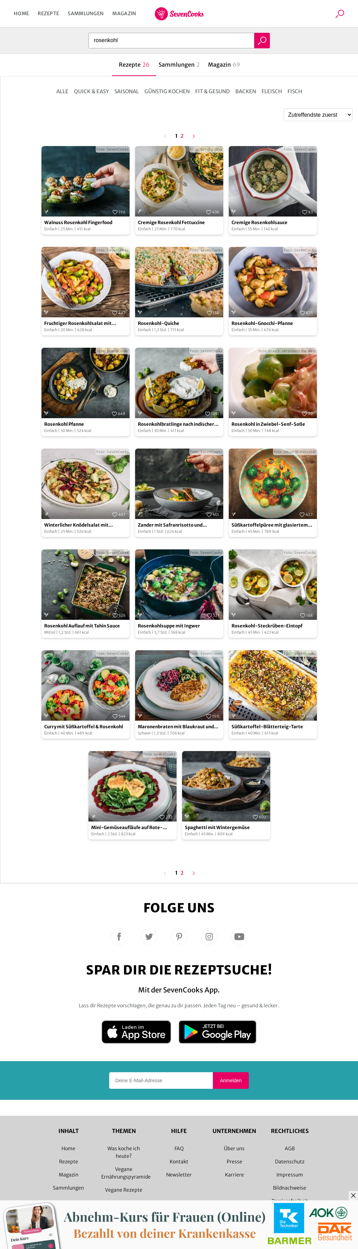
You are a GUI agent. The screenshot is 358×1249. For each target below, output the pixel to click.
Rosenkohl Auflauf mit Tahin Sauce (82, 626)
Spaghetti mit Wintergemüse (217, 827)
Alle (62, 91)
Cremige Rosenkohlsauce (260, 222)
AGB (290, 1148)
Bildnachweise (289, 1188)
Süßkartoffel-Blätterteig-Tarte (267, 727)
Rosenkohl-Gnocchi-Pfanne (262, 323)
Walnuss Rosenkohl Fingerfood (78, 222)
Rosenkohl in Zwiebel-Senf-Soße (268, 424)
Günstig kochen (167, 91)
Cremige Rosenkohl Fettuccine (171, 222)
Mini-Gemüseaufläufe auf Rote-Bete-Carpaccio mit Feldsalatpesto (130, 828)
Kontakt (179, 1162)
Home (21, 13)
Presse (234, 1162)
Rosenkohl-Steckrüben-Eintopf (267, 626)
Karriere (234, 1175)
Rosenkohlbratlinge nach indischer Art (176, 424)
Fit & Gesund (212, 91)
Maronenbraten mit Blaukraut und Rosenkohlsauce (176, 727)
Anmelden (231, 1080)
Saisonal (126, 91)
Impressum (289, 1175)
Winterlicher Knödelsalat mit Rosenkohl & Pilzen (76, 525)
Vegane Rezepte (123, 1190)
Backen (245, 91)
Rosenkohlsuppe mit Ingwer (169, 626)
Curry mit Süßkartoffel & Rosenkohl (83, 727)
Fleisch (272, 91)
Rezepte (48, 13)
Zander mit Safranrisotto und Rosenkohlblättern (170, 525)
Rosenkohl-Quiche (158, 323)
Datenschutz (289, 1162)
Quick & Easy (91, 91)
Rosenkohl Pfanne (64, 424)
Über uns (234, 1148)
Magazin (124, 13)
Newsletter (179, 1175)
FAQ (179, 1148)
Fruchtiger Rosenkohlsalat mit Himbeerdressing (78, 323)
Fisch (295, 91)
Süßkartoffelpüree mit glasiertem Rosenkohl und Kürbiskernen (270, 525)
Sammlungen (86, 13)
